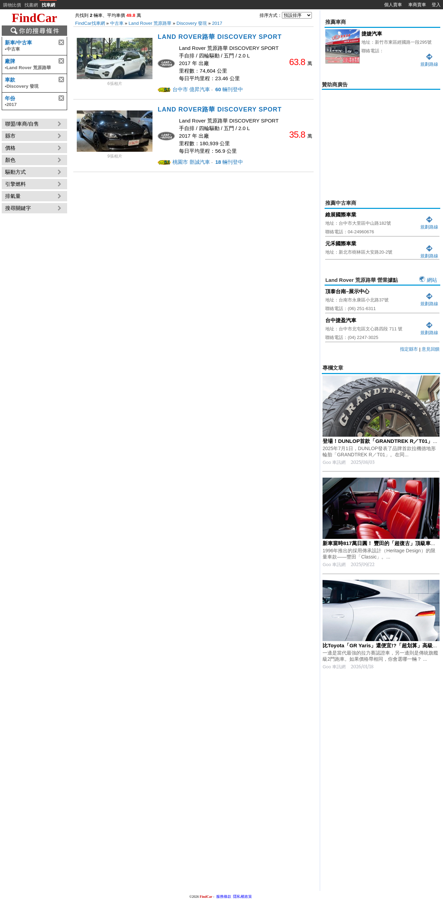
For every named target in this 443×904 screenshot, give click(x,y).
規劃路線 (429, 224)
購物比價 (12, 5)
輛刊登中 (228, 89)
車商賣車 (417, 4)
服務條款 (223, 896)
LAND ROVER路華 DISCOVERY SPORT (220, 36)
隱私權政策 (242, 896)
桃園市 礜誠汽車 (191, 162)
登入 (436, 4)
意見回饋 (431, 349)
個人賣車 (393, 4)
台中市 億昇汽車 (191, 89)
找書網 (31, 5)
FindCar (34, 18)
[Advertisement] (381, 140)
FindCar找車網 (90, 23)
